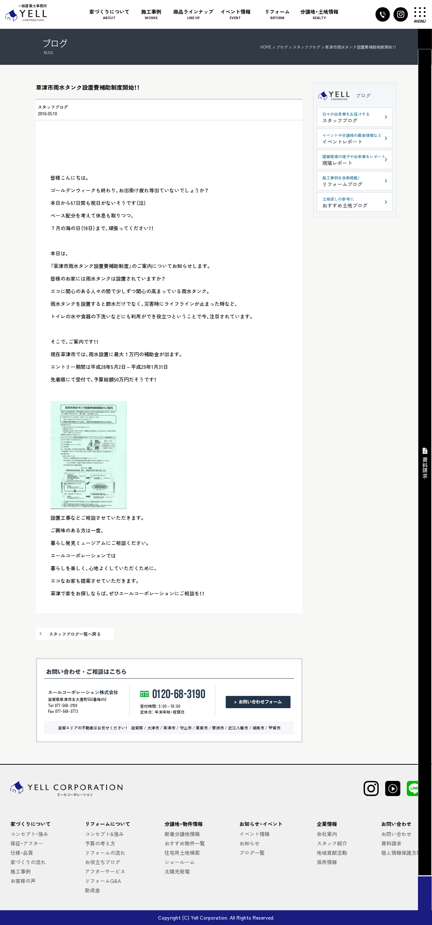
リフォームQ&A (103, 880)
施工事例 (20, 871)
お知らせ (249, 843)
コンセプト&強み (104, 833)
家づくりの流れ (28, 862)
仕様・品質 (21, 852)
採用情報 (327, 862)
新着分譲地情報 (182, 833)
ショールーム (180, 862)
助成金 (92, 890)
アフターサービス (105, 871)
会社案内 (327, 833)
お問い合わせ (396, 833)
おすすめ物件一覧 (185, 843)
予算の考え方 (100, 843)
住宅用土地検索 (182, 852)
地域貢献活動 (332, 852)
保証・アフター (26, 843)
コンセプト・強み (29, 833)
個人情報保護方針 (401, 852)
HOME (265, 47)
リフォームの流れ (105, 852)
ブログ (363, 95)
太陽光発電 (177, 871)
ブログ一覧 (252, 852)
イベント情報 (254, 833)
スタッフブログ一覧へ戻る (75, 634)
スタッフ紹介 (332, 843)
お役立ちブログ (102, 862)
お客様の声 (23, 880)
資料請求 (391, 843)
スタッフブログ (53, 107)
